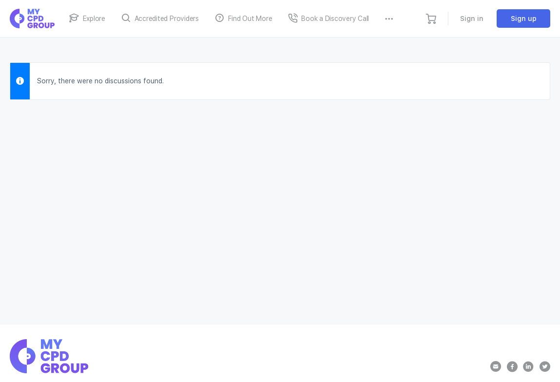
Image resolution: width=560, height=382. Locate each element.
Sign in (471, 18)
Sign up (524, 18)
